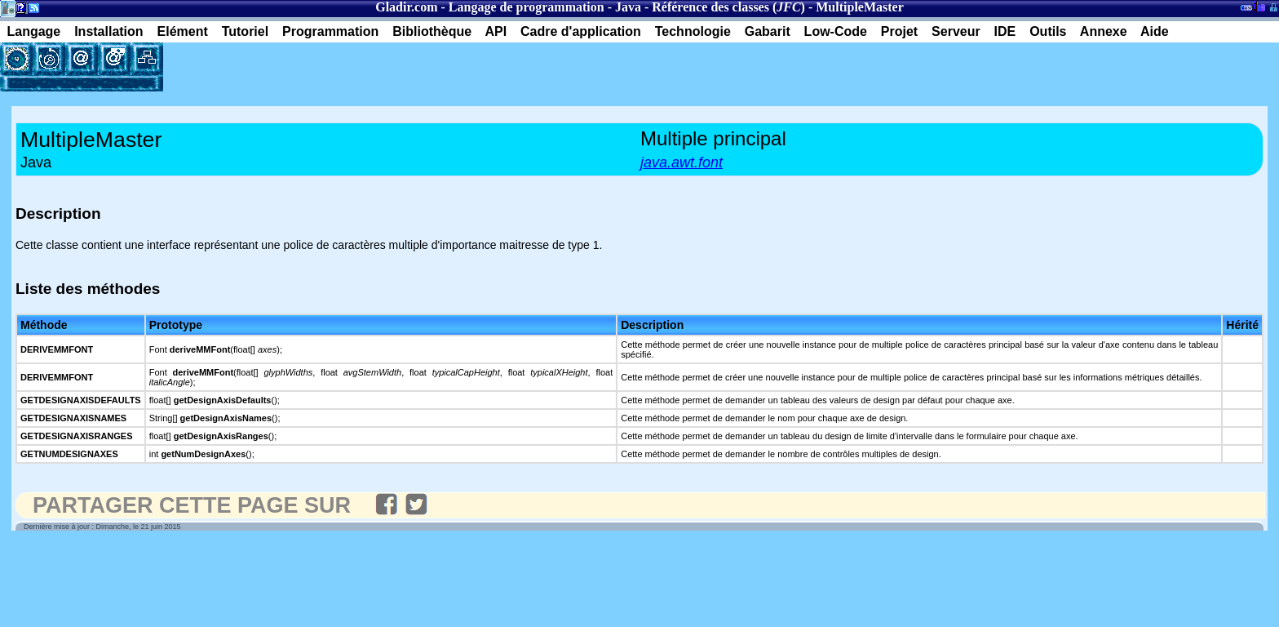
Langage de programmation (526, 7)
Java (628, 7)
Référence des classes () (728, 7)
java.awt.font (681, 162)
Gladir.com (406, 7)
